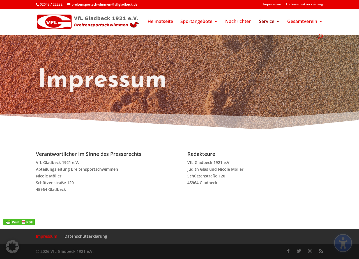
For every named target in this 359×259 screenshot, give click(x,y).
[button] (12, 246)
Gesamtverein (302, 21)
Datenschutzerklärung (304, 4)
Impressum (272, 4)
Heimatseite (160, 21)
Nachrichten (238, 21)
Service (266, 21)
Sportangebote (196, 21)
